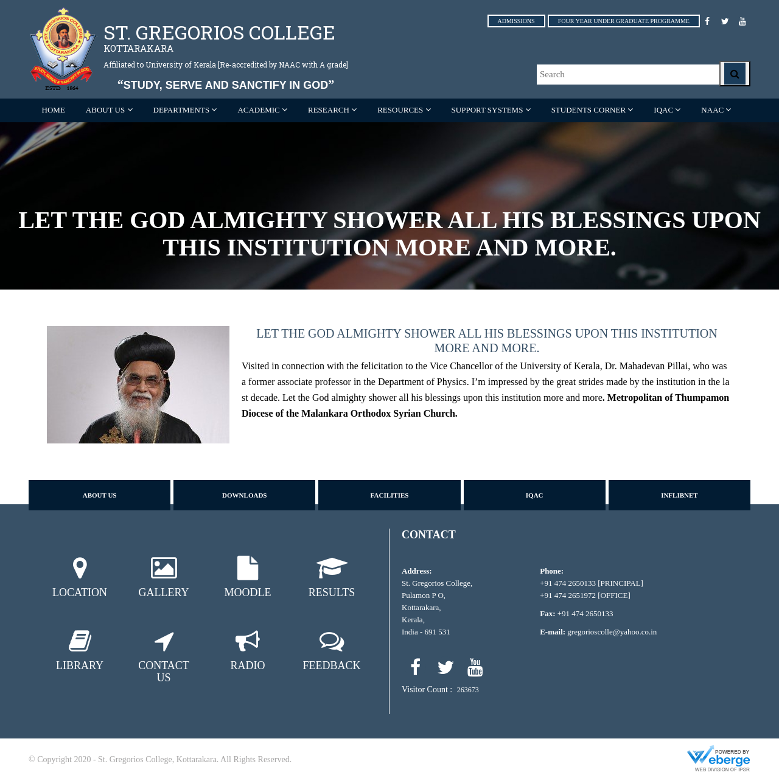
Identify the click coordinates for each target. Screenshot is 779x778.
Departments (181, 109)
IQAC (663, 109)
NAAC (712, 109)
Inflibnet (679, 495)
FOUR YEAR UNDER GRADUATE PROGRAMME (624, 21)
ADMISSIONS (516, 21)
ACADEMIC (258, 109)
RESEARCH (328, 109)
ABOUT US (105, 109)
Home (53, 109)
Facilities (390, 495)
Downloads (244, 495)
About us (100, 495)
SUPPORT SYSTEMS (487, 109)
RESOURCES (400, 109)
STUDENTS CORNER (588, 109)
